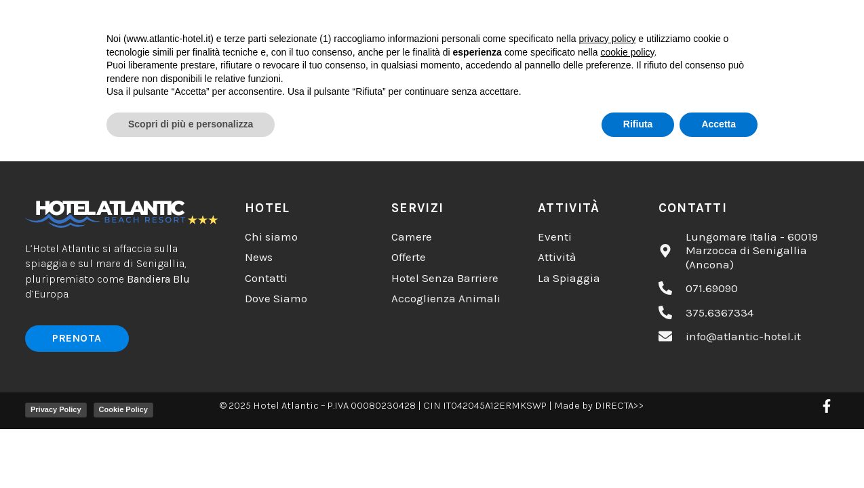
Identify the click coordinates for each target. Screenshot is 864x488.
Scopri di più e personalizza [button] (190, 450)
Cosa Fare (361, 22)
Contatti (641, 22)
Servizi (549, 22)
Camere (459, 22)
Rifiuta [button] (638, 450)
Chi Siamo (256, 22)
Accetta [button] (718, 450)
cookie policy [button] (627, 378)
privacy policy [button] (606, 365)
